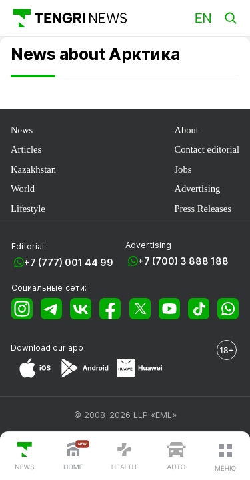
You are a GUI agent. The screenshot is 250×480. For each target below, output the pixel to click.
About (186, 130)
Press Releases (202, 208)
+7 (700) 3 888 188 (183, 261)
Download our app (47, 348)
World (23, 188)
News (22, 130)
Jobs (182, 169)
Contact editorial (206, 149)
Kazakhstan (33, 169)
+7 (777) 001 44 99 (68, 262)
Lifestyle (28, 208)
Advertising (197, 188)
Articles (26, 149)
